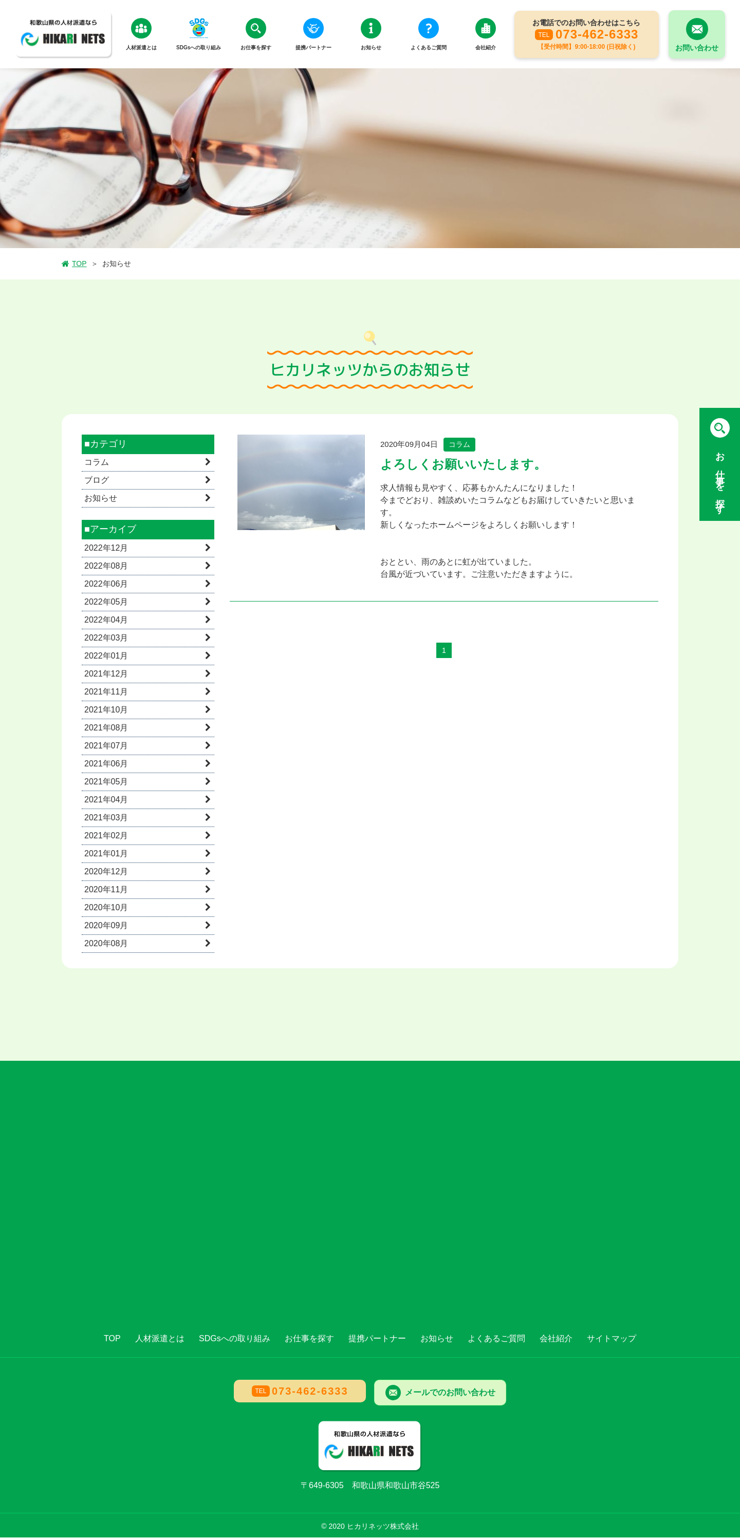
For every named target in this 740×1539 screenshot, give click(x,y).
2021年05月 (106, 783)
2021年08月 (106, 729)
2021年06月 (106, 765)
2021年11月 (106, 693)
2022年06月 (106, 585)
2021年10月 (106, 711)
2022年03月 (106, 639)
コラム (96, 464)
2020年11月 (106, 891)
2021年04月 (106, 801)
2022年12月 (106, 549)
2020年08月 (106, 945)
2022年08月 (106, 567)
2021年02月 (106, 837)
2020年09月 (106, 927)
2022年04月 (106, 621)
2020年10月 (106, 909)
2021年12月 (106, 675)
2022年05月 (106, 603)
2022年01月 (106, 657)
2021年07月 (106, 747)
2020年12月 (106, 873)
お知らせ (100, 500)
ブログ (96, 482)
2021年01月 (106, 855)
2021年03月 (106, 819)
